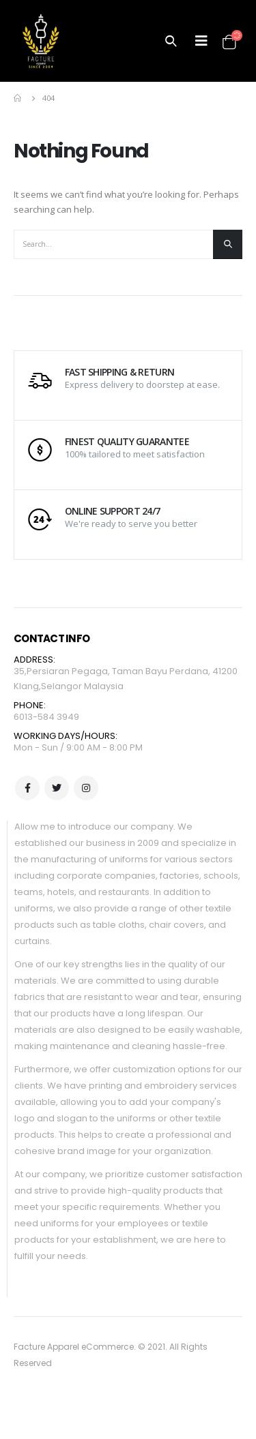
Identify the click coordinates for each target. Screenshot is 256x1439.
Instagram (86, 788)
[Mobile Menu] (201, 40)
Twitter (56, 788)
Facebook (27, 788)
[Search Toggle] (170, 41)
